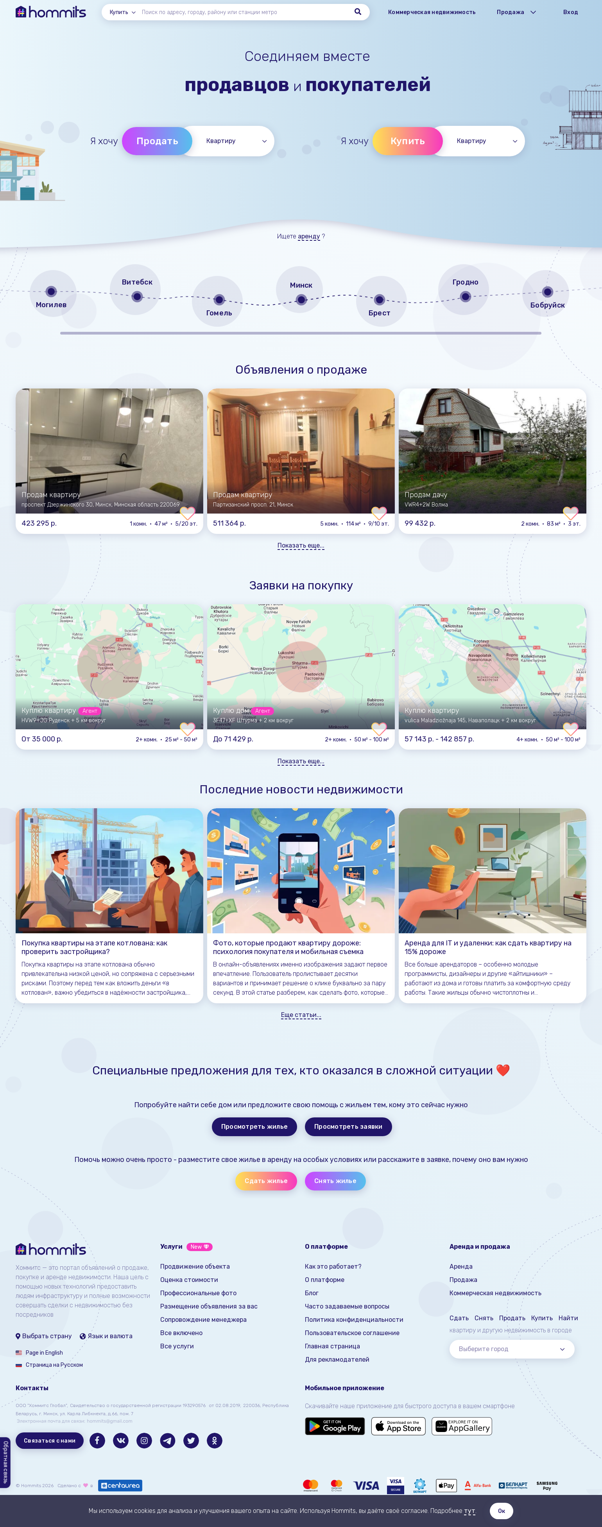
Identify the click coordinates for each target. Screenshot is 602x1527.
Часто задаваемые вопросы (347, 1306)
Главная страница (332, 1346)
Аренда (461, 1266)
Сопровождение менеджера (203, 1319)
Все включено (181, 1333)
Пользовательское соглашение (352, 1333)
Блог (312, 1293)
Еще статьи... (301, 1015)
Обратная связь (5, 1462)
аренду (309, 236)
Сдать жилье (266, 1181)
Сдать (459, 1318)
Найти (568, 1318)
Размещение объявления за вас (209, 1306)
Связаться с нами (49, 1440)
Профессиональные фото (198, 1293)
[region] (301, 298)
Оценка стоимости (189, 1280)
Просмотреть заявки (348, 1126)
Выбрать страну (44, 1336)
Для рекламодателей (337, 1359)
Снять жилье (335, 1181)
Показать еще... (301, 545)
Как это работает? (333, 1266)
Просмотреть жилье (254, 1126)
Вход (570, 12)
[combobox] (126, 12)
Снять (484, 1318)
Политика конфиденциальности (354, 1319)
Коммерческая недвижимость (432, 12)
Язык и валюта (106, 1336)
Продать (157, 141)
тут (469, 1510)
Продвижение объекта (195, 1266)
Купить (408, 141)
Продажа (463, 1280)
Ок (501, 1511)
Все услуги (177, 1346)
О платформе (324, 1280)
